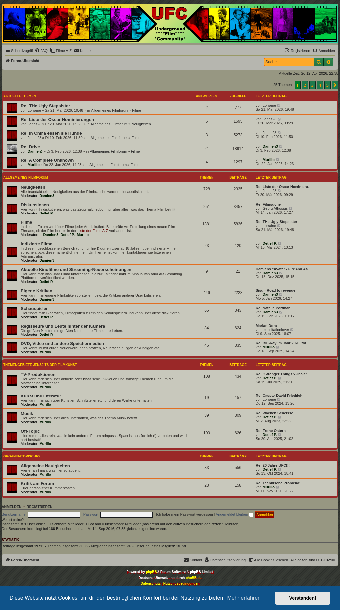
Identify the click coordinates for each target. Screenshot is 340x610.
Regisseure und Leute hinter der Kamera (63, 326)
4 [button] (320, 85)
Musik (27, 413)
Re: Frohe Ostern (271, 431)
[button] (335, 85)
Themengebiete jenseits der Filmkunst (40, 365)
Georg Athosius (275, 208)
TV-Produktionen (38, 374)
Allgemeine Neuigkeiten (45, 465)
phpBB (151, 572)
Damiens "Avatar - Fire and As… (283, 269)
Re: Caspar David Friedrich (279, 395)
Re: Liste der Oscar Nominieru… (284, 187)
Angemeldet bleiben (234, 514)
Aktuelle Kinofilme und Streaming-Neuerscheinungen (76, 269)
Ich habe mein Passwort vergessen (184, 514)
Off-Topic (30, 431)
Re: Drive (30, 146)
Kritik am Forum (37, 483)
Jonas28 (35, 124)
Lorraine (34, 110)
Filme (136, 110)
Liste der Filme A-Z (92, 231)
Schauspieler (34, 308)
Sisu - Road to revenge (275, 290)
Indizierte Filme (36, 243)
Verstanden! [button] (302, 598)
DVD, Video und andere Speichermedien (62, 343)
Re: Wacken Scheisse (274, 413)
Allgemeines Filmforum (109, 110)
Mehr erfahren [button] (244, 598)
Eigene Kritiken (36, 290)
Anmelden (12, 507)
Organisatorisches (21, 456)
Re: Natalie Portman (273, 308)
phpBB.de (193, 578)
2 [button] (305, 85)
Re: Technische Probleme (278, 483)
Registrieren (40, 507)
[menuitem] (41, 51)
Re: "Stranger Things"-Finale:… (283, 374)
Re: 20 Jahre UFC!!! (273, 465)
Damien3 (35, 151)
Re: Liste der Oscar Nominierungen (57, 119)
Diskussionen (35, 204)
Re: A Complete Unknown (47, 160)
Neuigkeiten (141, 124)
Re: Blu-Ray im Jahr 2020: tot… (283, 343)
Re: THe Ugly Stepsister (45, 105)
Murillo (34, 165)
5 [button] (327, 85)
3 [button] (312, 85)
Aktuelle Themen (19, 96)
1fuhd (181, 546)
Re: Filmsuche (268, 204)
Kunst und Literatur (41, 396)
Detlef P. (46, 213)
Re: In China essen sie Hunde (51, 133)
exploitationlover (276, 330)
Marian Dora (266, 326)
